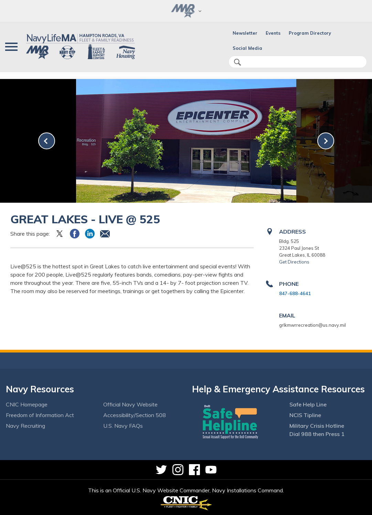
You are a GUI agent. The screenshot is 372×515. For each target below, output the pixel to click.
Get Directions (294, 262)
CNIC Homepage (26, 404)
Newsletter (245, 33)
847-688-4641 (295, 293)
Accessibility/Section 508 (134, 415)
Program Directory (310, 33)
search (237, 62)
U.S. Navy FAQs (123, 425)
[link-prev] (46, 141)
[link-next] (325, 141)
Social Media (247, 48)
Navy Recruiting (25, 425)
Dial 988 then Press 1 (316, 433)
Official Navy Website (130, 404)
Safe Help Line (308, 404)
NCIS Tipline (305, 415)
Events (273, 33)
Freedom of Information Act (40, 415)
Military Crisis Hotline (316, 425)
